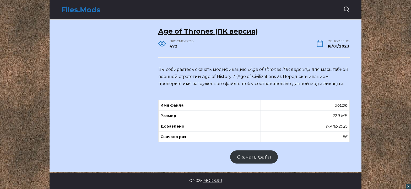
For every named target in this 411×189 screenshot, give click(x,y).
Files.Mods (80, 10)
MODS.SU (212, 180)
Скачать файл (254, 157)
